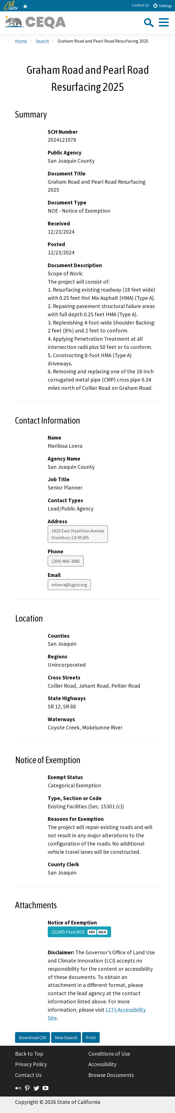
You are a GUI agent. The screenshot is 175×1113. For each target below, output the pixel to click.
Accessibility (102, 1064)
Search (42, 41)
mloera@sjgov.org (69, 584)
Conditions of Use (109, 1053)
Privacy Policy (31, 1064)
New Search (66, 1037)
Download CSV (32, 1037)
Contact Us (140, 5)
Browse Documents (111, 1075)
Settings (162, 5)
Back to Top (29, 1053)
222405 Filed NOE (79, 932)
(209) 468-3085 (65, 561)
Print (91, 1037)
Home (21, 41)
